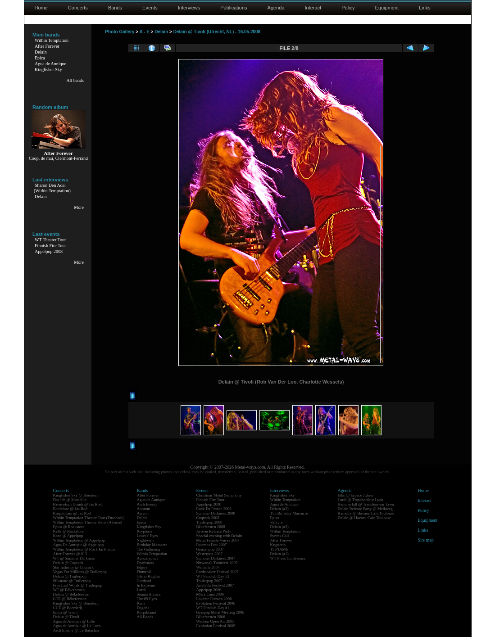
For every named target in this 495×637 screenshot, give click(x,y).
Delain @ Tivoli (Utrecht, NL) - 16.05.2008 (217, 31)
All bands (75, 80)
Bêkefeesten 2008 (210, 526)
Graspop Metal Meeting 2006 (220, 612)
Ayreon (143, 513)
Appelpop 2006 (209, 589)
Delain (41, 52)
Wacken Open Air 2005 (215, 621)
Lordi (141, 589)
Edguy (142, 567)
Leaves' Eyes (147, 535)
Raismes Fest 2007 (211, 544)
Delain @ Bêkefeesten (71, 594)
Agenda (276, 7)
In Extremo (146, 585)
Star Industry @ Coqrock (73, 567)
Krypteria (144, 531)
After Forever (47, 46)
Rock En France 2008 (214, 508)
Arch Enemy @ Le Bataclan (76, 630)
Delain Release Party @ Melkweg (365, 508)
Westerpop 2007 (209, 553)
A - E (144, 31)
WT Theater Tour (50, 239)
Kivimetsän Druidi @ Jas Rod (77, 504)
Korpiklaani (146, 612)
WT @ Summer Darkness (74, 558)
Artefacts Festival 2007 (215, 585)
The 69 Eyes (147, 598)
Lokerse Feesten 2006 (214, 598)
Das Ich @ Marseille (70, 499)
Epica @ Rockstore (69, 526)
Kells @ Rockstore (68, 531)
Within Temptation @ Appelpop (79, 540)
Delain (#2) (279, 526)
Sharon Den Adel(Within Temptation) (52, 188)
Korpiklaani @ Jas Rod (72, 513)
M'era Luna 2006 (210, 594)
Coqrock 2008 (207, 517)
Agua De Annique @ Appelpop (78, 544)
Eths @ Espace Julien (355, 495)
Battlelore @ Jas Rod (70, 508)
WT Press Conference (288, 558)
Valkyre (276, 522)
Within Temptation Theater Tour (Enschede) (89, 517)
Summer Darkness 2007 (216, 558)
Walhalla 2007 (208, 567)
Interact (313, 7)
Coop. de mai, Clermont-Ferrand (58, 158)
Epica (40, 57)
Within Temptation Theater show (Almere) (88, 522)
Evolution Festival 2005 (216, 625)
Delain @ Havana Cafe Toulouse (364, 517)
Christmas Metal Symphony (219, 495)
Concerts (78, 7)
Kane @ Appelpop (68, 535)
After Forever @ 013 (70, 553)
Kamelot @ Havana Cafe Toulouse (366, 513)
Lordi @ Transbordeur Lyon (361, 499)
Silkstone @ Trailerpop (72, 580)
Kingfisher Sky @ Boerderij (76, 495)
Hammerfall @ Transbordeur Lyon (366, 504)
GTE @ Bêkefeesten (69, 598)
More (79, 207)
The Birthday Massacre (289, 513)
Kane (141, 603)
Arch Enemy (147, 504)
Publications (233, 7)
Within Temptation (51, 40)
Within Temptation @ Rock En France (84, 549)
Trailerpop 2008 (209, 522)
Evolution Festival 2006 (216, 603)
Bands (115, 7)
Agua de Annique (50, 63)
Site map (426, 540)
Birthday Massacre (152, 544)
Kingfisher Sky (48, 69)
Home (41, 7)
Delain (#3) (279, 508)
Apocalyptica (148, 558)
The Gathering (148, 549)
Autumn (143, 508)
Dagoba (143, 607)
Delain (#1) (279, 553)
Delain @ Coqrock (68, 562)
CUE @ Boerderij (67, 607)
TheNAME (279, 549)
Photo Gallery (119, 31)
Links (425, 7)
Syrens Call (279, 535)
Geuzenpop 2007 (210, 549)
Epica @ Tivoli (65, 612)
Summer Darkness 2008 (216, 513)
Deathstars (145, 562)
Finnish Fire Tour (50, 245)
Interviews (189, 7)
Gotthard (144, 580)
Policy (347, 7)
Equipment (387, 7)
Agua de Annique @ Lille (74, 621)
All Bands (145, 616)
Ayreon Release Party (214, 531)
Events (150, 7)
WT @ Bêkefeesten (69, 589)
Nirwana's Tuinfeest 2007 (217, 562)
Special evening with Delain (219, 535)
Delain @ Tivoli (66, 616)
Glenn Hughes (148, 576)
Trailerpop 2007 (209, 580)
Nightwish (145, 540)
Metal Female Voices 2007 (218, 540)
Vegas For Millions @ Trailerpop (80, 571)
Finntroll (144, 571)
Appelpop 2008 (49, 251)
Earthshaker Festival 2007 (217, 571)
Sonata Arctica (149, 594)
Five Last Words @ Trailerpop (77, 585)
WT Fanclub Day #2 (213, 576)
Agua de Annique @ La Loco (77, 625)
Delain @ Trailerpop (69, 576)
